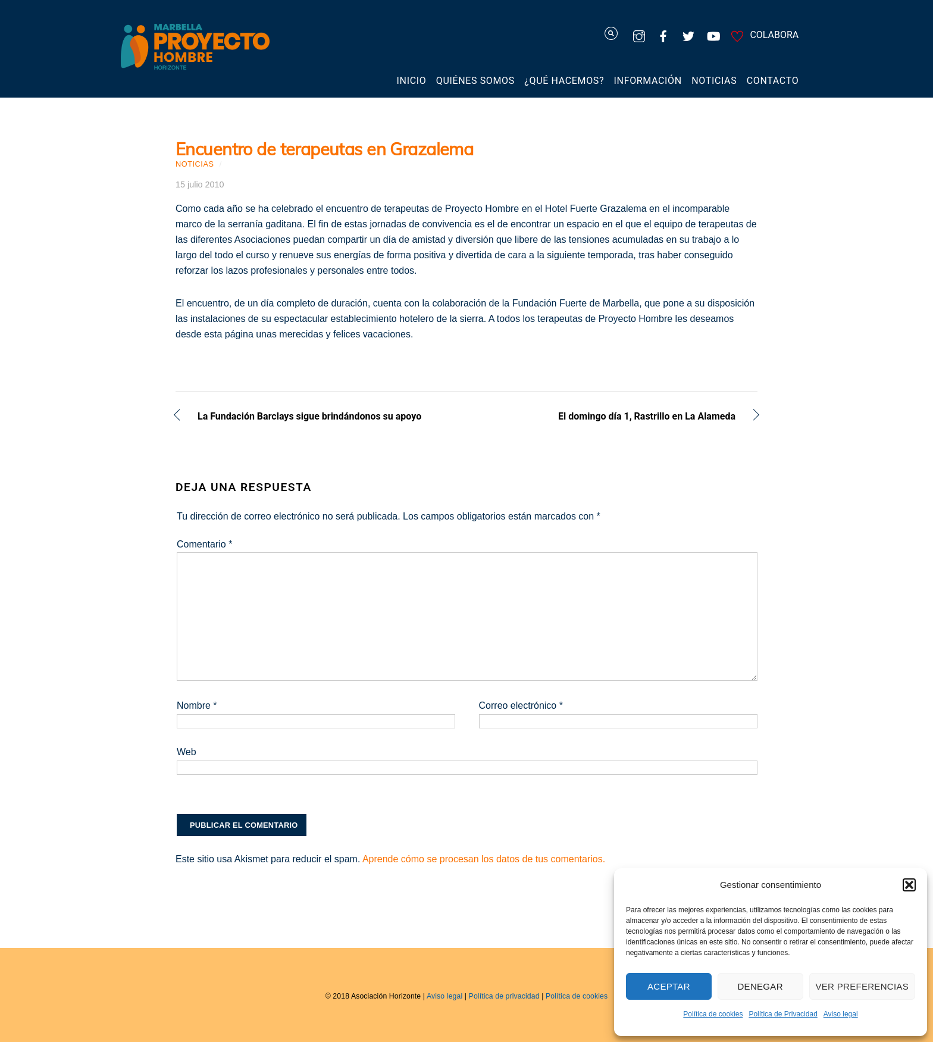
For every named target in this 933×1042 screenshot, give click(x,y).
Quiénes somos (475, 80)
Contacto (773, 80)
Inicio (412, 80)
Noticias (714, 80)
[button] (909, 885)
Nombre (197, 705)
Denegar (759, 986)
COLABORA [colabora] (763, 34)
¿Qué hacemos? (564, 80)
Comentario (204, 544)
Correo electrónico (521, 705)
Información (648, 80)
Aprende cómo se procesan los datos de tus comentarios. (483, 859)
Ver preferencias (862, 986)
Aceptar (668, 986)
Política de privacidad (504, 996)
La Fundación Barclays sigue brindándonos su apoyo (309, 417)
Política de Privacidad (783, 1014)
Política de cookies (713, 1014)
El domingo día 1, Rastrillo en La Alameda (609, 417)
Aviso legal (841, 1014)
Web (186, 752)
